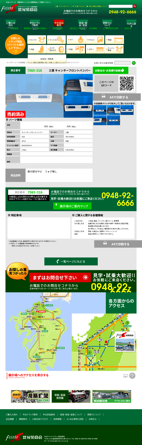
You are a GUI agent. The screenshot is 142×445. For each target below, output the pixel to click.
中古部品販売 (49, 404)
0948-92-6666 (123, 11)
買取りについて (94, 404)
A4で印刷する (114, 97)
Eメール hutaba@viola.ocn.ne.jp (56, 430)
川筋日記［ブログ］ (40, 408)
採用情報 (57, 408)
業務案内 (23, 408)
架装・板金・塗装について (71, 404)
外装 (50, 64)
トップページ (11, 64)
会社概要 (10, 408)
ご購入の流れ (12, 404)
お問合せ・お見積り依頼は (112, 72)
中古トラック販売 (30, 404)
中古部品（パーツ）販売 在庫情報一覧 (33, 64)
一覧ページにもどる (71, 251)
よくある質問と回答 (75, 408)
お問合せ (93, 408)
